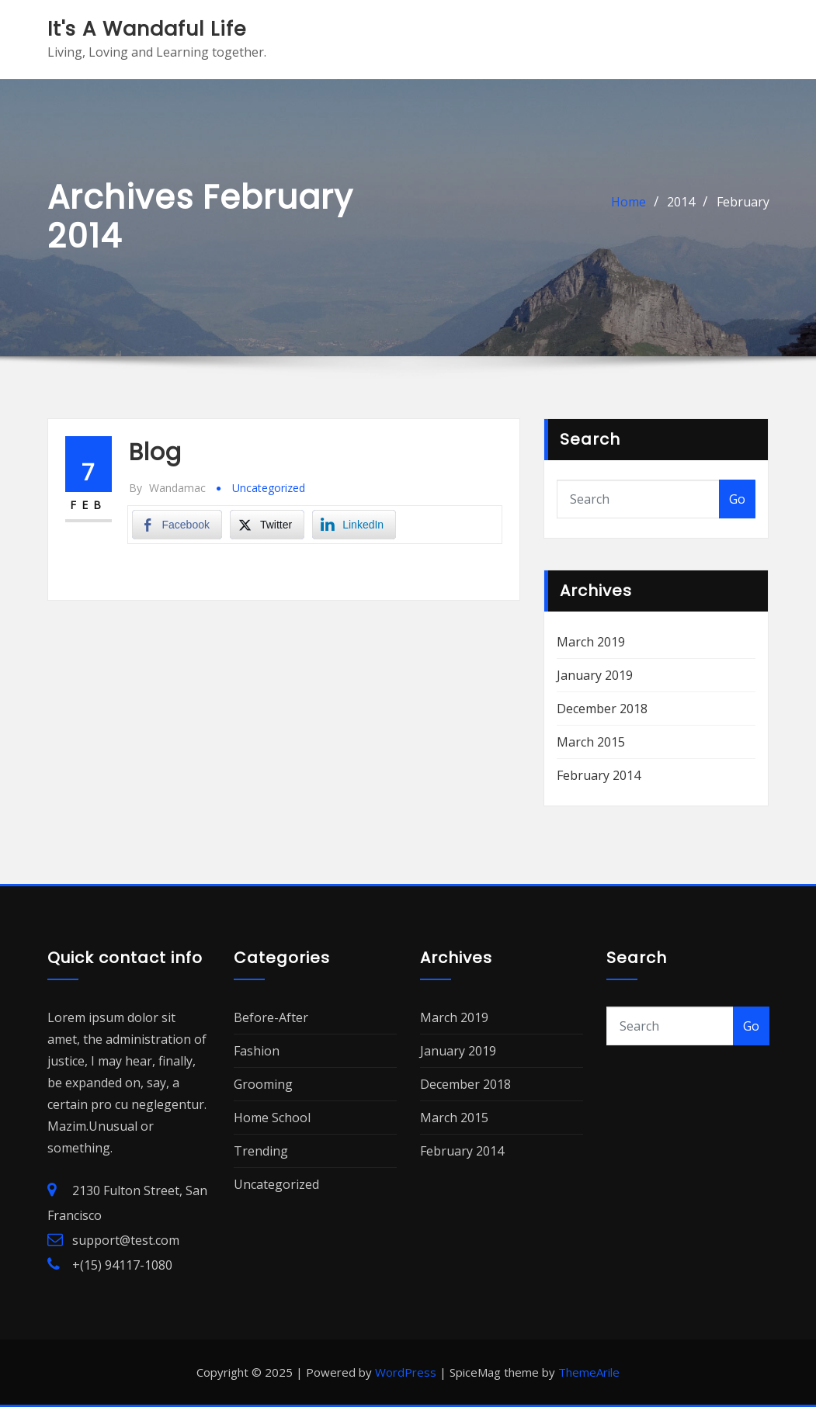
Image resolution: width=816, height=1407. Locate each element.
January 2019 (595, 675)
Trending (261, 1150)
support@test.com (125, 1240)
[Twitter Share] (267, 524)
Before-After (271, 1017)
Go (737, 499)
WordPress (405, 1372)
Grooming (263, 1084)
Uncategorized (268, 487)
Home (628, 201)
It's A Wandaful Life (146, 29)
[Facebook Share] (177, 524)
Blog (155, 452)
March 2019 (591, 641)
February (743, 201)
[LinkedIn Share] (354, 524)
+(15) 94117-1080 (122, 1265)
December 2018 (602, 708)
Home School (272, 1117)
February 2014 (599, 775)
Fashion (257, 1050)
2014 (681, 201)
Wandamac (167, 487)
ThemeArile (589, 1372)
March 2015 (591, 741)
